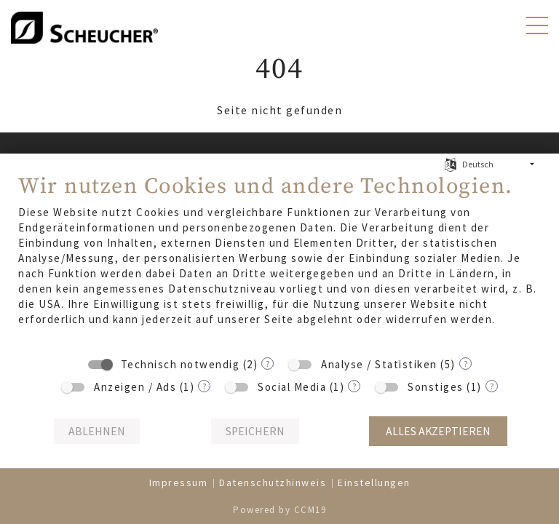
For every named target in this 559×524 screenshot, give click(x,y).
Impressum (178, 482)
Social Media (292, 387)
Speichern (255, 431)
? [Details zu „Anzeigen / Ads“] (204, 386)
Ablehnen (96, 431)
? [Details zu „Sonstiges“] (491, 386)
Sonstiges (436, 387)
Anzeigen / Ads (135, 387)
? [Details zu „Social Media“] (354, 386)
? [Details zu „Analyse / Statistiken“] (465, 363)
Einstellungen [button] (374, 482)
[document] (279, 260)
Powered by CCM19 (279, 510)
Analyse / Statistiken (379, 364)
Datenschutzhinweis (272, 482)
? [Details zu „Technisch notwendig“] (267, 363)
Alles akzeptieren (438, 431)
